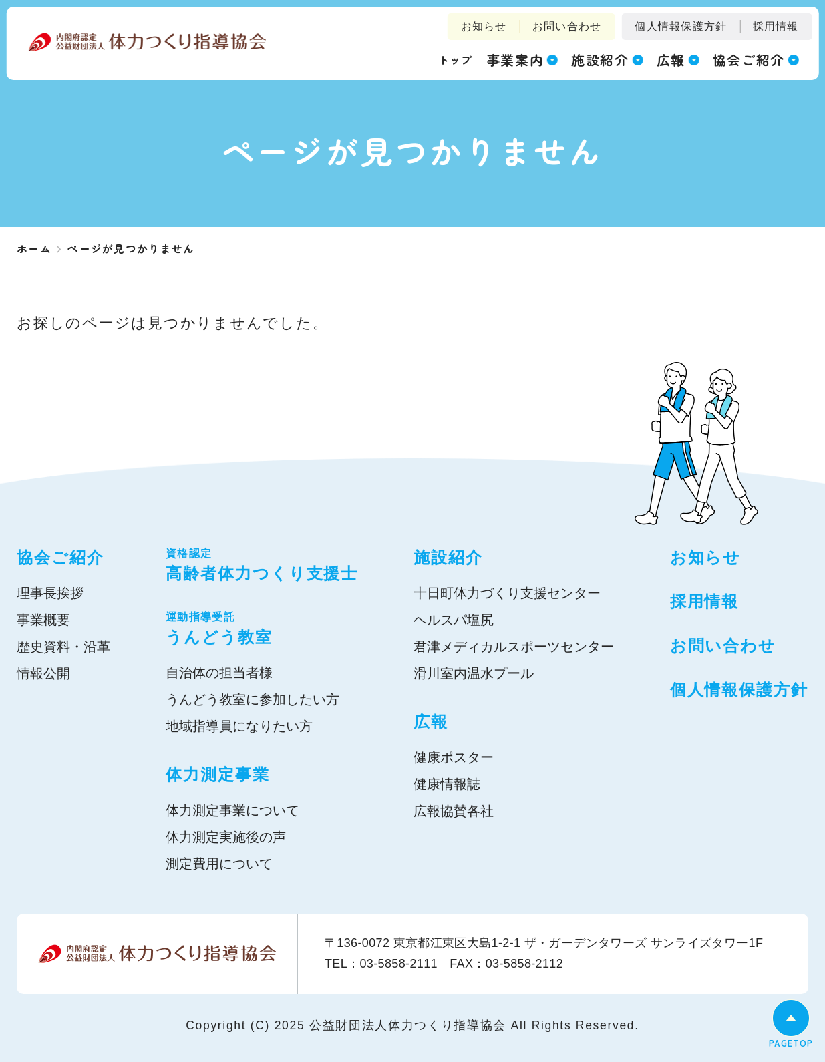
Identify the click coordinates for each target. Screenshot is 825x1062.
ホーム (34, 248)
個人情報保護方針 (681, 26)
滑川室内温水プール (474, 673)
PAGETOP (791, 1043)
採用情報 (776, 26)
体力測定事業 (218, 774)
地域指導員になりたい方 (239, 726)
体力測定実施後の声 (226, 837)
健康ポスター (454, 757)
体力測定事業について (232, 810)
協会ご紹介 (60, 557)
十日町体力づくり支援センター (507, 593)
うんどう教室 (262, 627)
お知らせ (484, 26)
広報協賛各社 (454, 811)
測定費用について (219, 863)
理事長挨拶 (50, 593)
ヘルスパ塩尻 (454, 619)
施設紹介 (448, 557)
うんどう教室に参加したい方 (252, 699)
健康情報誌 (447, 784)
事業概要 (43, 619)
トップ (455, 59)
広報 (431, 722)
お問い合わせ (567, 26)
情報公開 (43, 673)
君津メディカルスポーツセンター (514, 646)
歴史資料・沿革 (63, 646)
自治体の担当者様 (219, 672)
